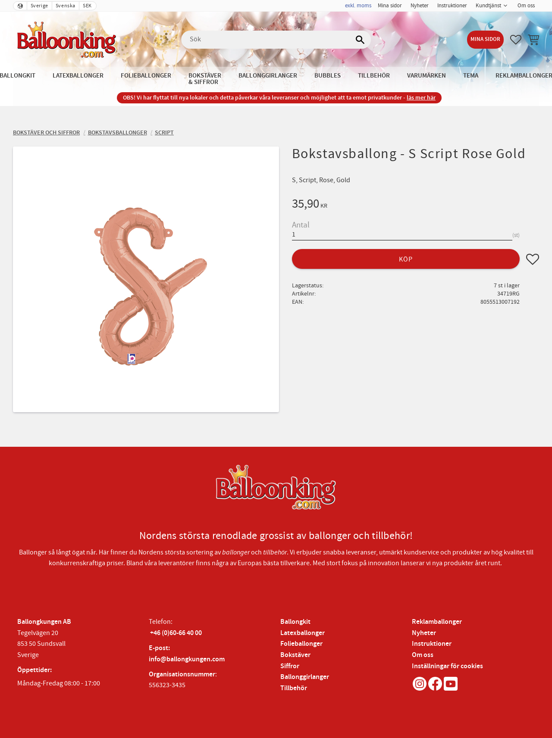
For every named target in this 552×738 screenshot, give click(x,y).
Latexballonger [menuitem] (78, 76)
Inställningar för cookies (447, 666)
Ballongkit (295, 621)
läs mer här (421, 97)
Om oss (422, 655)
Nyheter (424, 633)
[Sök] (360, 40)
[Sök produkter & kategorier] (276, 40)
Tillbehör (293, 688)
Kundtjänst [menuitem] (488, 5)
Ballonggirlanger (304, 677)
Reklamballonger (437, 621)
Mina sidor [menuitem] (390, 5)
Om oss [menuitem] (526, 5)
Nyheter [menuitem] (420, 5)
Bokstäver (295, 655)
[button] (515, 39)
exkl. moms (358, 5)
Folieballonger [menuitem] (146, 76)
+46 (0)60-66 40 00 (176, 633)
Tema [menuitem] (470, 76)
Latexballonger (302, 633)
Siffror (289, 666)
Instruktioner (432, 643)
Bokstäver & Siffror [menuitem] (204, 79)
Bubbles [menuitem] (327, 76)
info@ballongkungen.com (187, 659)
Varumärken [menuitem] (426, 76)
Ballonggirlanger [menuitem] (267, 76)
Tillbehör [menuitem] (374, 76)
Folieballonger (301, 643)
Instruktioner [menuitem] (452, 5)
